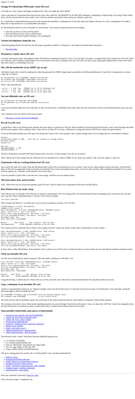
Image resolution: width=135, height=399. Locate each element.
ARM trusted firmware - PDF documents (21, 350)
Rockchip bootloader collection (18, 377)
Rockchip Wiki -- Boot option (17, 388)
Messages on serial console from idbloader (22, 121)
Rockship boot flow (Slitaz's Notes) (19, 381)
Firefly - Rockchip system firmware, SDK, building (25, 383)
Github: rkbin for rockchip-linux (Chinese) (22, 379)
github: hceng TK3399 (14, 344)
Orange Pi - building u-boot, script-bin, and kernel (25, 341)
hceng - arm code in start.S (16, 346)
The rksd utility (11, 49)
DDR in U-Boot (12, 375)
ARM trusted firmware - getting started (21, 348)
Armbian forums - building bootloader (20, 385)
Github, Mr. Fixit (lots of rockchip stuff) (21, 335)
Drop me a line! (33, 393)
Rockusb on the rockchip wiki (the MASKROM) (24, 333)
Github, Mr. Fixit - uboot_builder (18, 337)
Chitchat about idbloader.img (17, 339)
